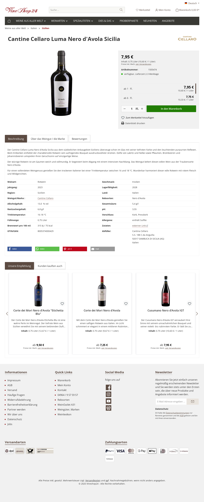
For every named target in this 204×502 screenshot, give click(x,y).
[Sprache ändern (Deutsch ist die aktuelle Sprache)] (192, 3)
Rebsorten (64, 399)
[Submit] (193, 402)
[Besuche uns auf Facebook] (127, 387)
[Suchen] (121, 10)
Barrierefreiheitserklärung (22, 404)
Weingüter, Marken (68, 409)
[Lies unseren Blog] (127, 408)
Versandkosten (92, 480)
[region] (61, 83)
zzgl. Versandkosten (143, 64)
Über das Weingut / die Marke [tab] (48, 139)
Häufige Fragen (16, 395)
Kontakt (62, 390)
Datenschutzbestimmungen (177, 413)
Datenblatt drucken (135, 123)
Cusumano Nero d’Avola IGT (165, 310)
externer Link (140, 225)
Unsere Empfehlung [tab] (19, 266)
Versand (12, 390)
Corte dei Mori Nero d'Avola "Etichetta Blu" (38, 312)
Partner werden (16, 409)
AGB (9, 385)
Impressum (14, 380)
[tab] (16, 138)
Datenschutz (14, 419)
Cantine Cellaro (45, 198)
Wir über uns (14, 414)
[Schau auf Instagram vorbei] (127, 394)
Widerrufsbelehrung (19, 399)
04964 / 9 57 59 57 (68, 395)
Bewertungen (79, 139)
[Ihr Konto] (162, 10)
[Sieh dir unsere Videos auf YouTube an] (127, 401)
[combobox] (83, 10)
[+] (142, 109)
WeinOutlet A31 (66, 404)
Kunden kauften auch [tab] (50, 266)
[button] (19, 249)
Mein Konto (64, 385)
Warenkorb (64, 380)
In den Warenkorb (171, 108)
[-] (124, 109)
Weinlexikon (64, 414)
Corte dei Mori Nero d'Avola (102, 310)
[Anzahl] (132, 109)
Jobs (9, 424)
